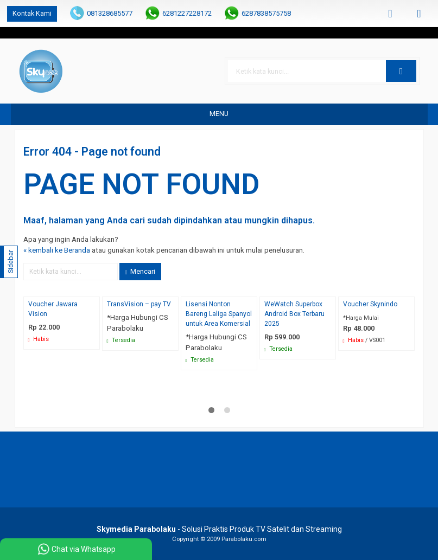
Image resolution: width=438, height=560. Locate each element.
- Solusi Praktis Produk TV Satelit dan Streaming (219, 529)
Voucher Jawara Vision (53, 309)
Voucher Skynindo (370, 304)
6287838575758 (266, 13)
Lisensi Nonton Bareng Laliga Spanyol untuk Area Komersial (219, 313)
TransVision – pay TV (139, 304)
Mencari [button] (140, 271)
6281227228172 (187, 13)
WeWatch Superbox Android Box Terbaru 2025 (294, 313)
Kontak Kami (32, 13)
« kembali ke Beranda (56, 250)
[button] (401, 71)
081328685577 (109, 13)
